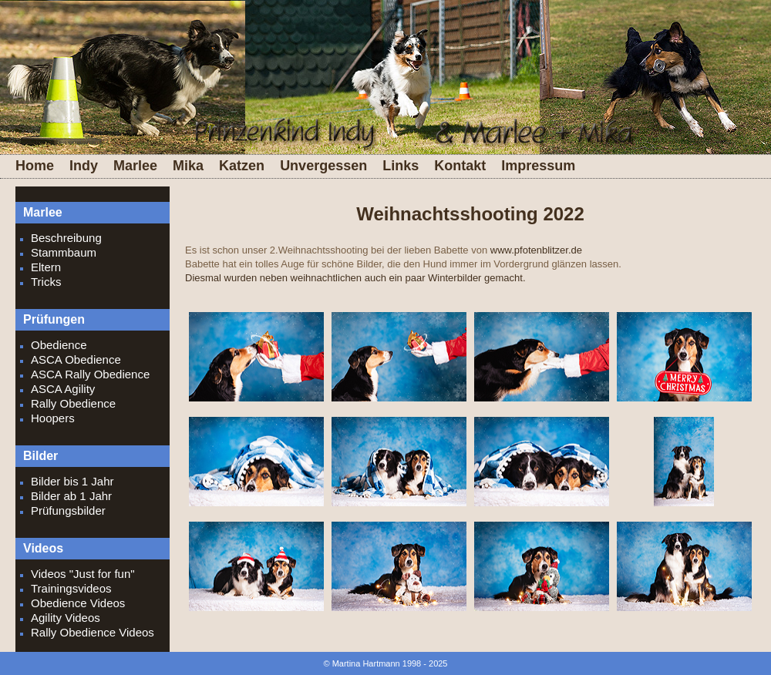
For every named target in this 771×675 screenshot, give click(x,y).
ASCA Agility (63, 388)
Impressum (538, 165)
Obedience (59, 344)
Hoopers (53, 418)
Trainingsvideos (71, 588)
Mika (188, 165)
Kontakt (460, 165)
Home (34, 165)
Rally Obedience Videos (92, 632)
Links (400, 165)
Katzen (241, 165)
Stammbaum (63, 252)
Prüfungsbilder (68, 510)
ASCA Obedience (76, 359)
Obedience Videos (78, 603)
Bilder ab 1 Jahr (71, 495)
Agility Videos (65, 617)
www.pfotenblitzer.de (536, 250)
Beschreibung (66, 237)
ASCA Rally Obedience (90, 374)
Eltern (46, 267)
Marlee (135, 165)
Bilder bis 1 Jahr (72, 481)
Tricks (46, 281)
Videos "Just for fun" (83, 573)
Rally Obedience (73, 403)
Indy (83, 165)
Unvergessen (323, 165)
